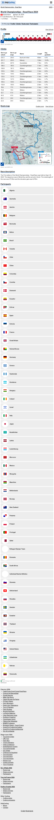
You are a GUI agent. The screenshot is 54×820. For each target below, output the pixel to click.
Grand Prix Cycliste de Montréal (13, 729)
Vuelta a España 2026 (8, 787)
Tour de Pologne (8, 758)
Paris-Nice (6, 741)
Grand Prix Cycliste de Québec (12, 727)
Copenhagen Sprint (9, 719)
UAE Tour (6, 738)
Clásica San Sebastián (10, 721)
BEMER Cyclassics (9, 723)
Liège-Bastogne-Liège (10, 715)
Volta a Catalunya (8, 744)
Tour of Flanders (8, 707)
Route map (25, 24)
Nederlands (29, 811)
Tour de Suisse (8, 754)
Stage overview (8, 772)
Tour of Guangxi (8, 764)
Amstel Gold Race (8, 711)
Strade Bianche (8, 695)
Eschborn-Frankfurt (9, 717)
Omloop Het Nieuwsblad (10, 693)
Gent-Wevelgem (8, 703)
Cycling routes (7, 798)
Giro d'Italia (6, 750)
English (23, 811)
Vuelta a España (8, 762)
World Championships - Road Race (11, 7)
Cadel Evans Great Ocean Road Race (14, 691)
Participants (34, 24)
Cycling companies (9, 800)
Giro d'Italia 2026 (6, 768)
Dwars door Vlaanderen (10, 705)
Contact (5, 807)
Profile (12, 24)
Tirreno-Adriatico (8, 742)
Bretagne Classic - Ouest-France (13, 725)
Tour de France (8, 756)
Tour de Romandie (9, 748)
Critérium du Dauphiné (10, 752)
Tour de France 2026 (7, 777)
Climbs (18, 24)
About (5, 805)
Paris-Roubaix (7, 709)
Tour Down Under (8, 737)
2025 (50, 7)
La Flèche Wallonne (9, 713)
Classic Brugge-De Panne (11, 699)
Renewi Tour (7, 760)
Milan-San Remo (8, 697)
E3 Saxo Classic (8, 701)
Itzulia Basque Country (10, 746)
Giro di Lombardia (8, 731)
